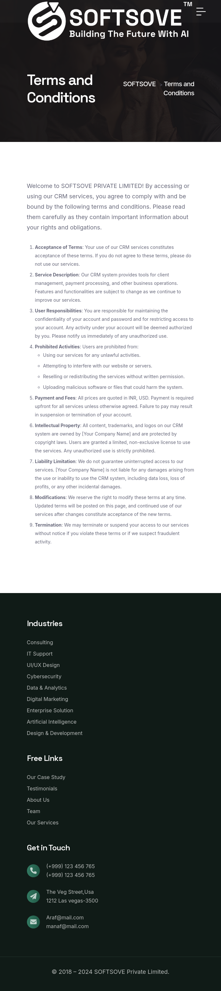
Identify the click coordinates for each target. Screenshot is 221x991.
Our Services (43, 822)
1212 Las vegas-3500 (72, 900)
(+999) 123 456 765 (70, 866)
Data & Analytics (47, 687)
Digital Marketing (47, 699)
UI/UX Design (43, 665)
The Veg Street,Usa (70, 892)
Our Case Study (46, 777)
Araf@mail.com (65, 917)
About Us (38, 800)
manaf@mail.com (67, 926)
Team (34, 811)
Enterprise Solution (50, 710)
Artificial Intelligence (52, 721)
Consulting (40, 642)
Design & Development (55, 733)
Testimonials (42, 788)
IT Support (40, 653)
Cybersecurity (44, 676)
